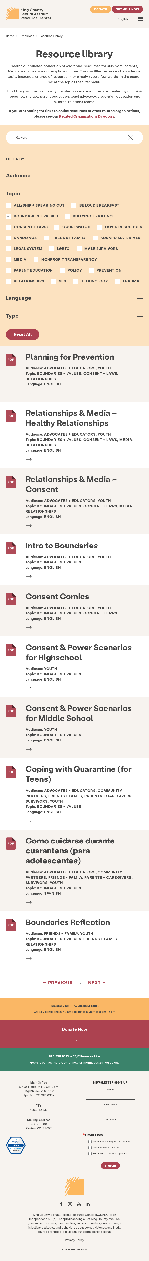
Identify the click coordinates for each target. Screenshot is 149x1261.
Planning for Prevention (70, 356)
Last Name (110, 1119)
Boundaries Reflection (68, 922)
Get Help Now (127, 9)
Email (111, 1090)
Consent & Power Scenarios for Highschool (79, 652)
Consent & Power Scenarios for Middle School (79, 713)
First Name (111, 1105)
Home (10, 36)
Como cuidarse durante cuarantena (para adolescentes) (70, 850)
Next (94, 982)
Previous (60, 982)
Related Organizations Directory (86, 116)
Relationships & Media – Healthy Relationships (71, 417)
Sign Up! (110, 1165)
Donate (100, 9)
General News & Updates (106, 1147)
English (123, 19)
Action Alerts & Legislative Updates (111, 1141)
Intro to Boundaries (62, 545)
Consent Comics (57, 596)
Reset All (23, 334)
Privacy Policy (74, 1240)
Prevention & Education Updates (110, 1153)
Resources (27, 36)
